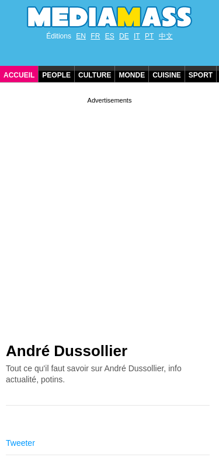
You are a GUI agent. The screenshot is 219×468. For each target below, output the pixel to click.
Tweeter (20, 443)
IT (137, 36)
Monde (132, 75)
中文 (166, 36)
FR (95, 36)
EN (81, 36)
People (56, 75)
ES (109, 36)
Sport (201, 75)
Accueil (19, 75)
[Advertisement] (109, 215)
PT (149, 36)
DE (124, 36)
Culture (94, 75)
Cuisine (166, 75)
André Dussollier (66, 351)
